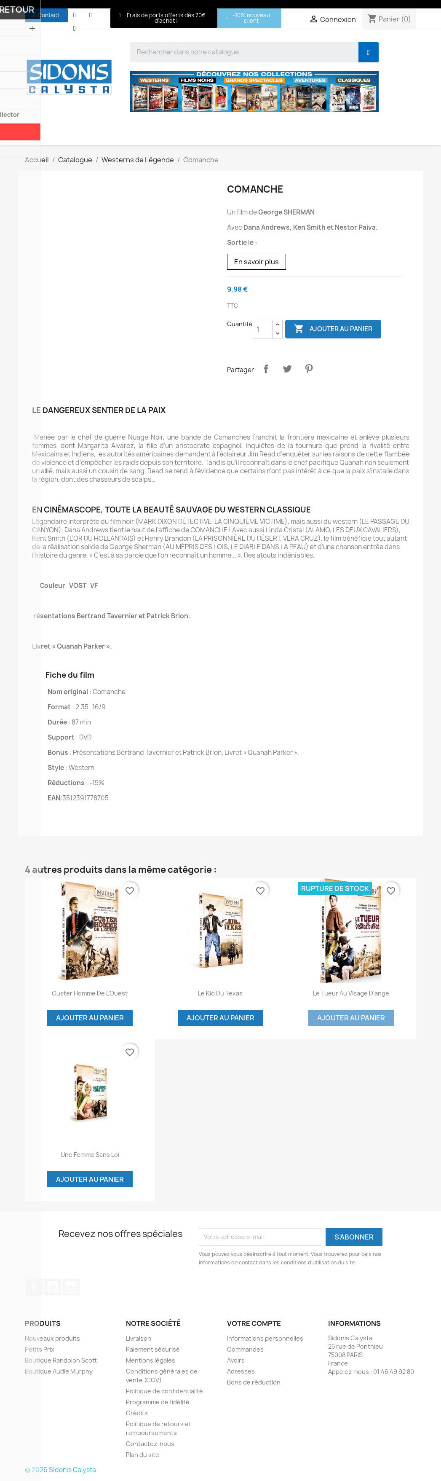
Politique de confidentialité (164, 1391)
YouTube (52, 1287)
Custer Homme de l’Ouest (90, 993)
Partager (265, 368)
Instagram (71, 1287)
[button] (46, 15)
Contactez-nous (150, 1444)
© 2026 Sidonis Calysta (60, 1469)
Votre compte (254, 1323)
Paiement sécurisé (153, 1349)
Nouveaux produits (52, 1338)
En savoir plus (256, 261)
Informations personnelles (265, 1338)
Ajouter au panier (333, 329)
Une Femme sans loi (90, 1155)
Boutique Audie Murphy (59, 1371)
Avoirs (236, 1360)
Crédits (137, 1413)
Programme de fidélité (158, 1402)
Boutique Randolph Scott (61, 1360)
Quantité (240, 324)
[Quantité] (263, 329)
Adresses (241, 1371)
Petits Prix (39, 1349)
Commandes (245, 1349)
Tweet (287, 368)
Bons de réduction (254, 1382)
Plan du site (142, 1455)
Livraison (138, 1338)
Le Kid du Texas (220, 993)
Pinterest (308, 368)
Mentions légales (150, 1360)
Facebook (34, 1287)
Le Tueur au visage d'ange (351, 993)
